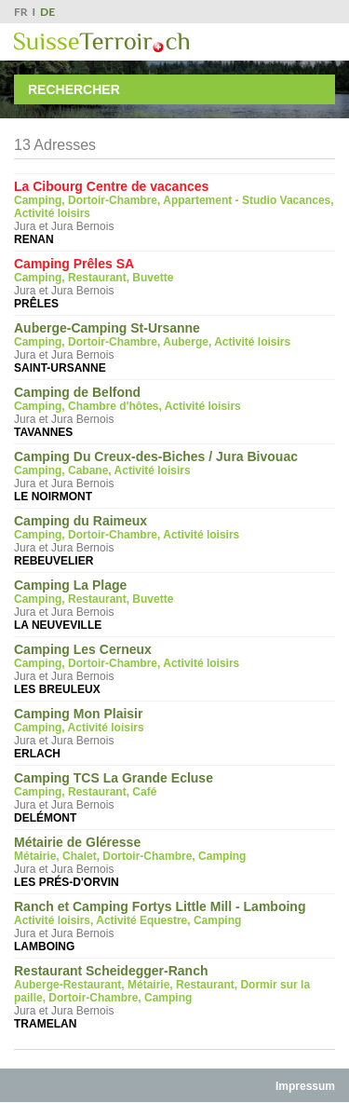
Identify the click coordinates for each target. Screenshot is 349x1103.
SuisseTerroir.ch (101, 42)
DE (47, 12)
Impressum (305, 1086)
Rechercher (74, 89)
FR (21, 12)
